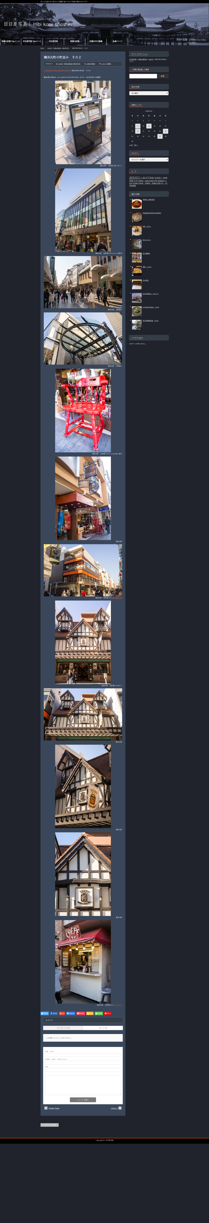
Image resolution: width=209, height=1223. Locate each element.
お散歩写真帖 (90, 64)
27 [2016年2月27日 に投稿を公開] (160, 136)
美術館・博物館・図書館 (147, 183)
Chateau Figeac (53, 1108)
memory (50, 48)
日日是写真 (109, 1140)
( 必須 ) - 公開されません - (56, 1059)
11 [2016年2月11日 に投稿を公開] (149, 126)
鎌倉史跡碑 (149, 181)
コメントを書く (106, 64)
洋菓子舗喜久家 (116, 598)
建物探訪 (134, 177)
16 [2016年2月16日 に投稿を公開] (138, 131)
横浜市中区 (65, 48)
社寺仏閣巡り (139, 181)
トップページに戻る (49, 1125)
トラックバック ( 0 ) (63, 1028)
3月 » (135, 145)
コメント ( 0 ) (102, 1028)
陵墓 (159, 183)
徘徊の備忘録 (57, 48)
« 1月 (131, 145)
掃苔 (156, 181)
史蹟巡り (158, 178)
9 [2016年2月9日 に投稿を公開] (137, 126)
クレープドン (117, 1005)
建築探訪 (161, 181)
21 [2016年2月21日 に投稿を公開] (165, 131)
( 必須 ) (49, 1051)
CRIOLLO (114, 1108)
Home (42, 48)
